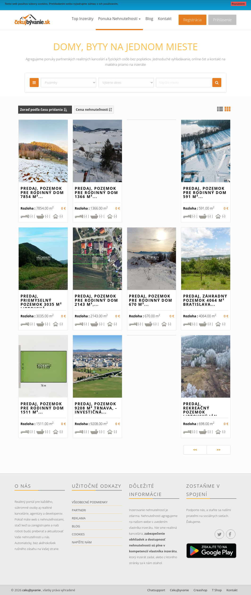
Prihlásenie (222, 19)
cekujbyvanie (31, 590)
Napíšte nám (82, 542)
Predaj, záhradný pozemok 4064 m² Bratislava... (205, 300)
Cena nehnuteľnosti (94, 109)
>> (218, 449)
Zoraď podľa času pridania (43, 109)
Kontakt (165, 18)
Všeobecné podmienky (90, 502)
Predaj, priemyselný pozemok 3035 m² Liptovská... (41, 302)
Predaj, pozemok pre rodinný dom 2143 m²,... (96, 300)
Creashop (200, 590)
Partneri (79, 510)
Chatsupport (156, 590)
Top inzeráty (82, 18)
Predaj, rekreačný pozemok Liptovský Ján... (202, 410)
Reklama (79, 518)
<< (195, 449)
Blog (149, 18)
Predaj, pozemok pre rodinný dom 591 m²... (204, 192)
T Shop (217, 590)
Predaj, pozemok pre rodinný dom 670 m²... (150, 300)
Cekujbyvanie (179, 590)
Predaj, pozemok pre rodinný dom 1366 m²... (96, 192)
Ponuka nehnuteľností (119, 18)
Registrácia (192, 19)
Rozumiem (238, 3)
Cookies (78, 534)
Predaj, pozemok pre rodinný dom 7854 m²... (42, 192)
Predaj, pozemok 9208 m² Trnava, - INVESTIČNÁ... (96, 408)
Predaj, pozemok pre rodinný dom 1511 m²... (42, 408)
